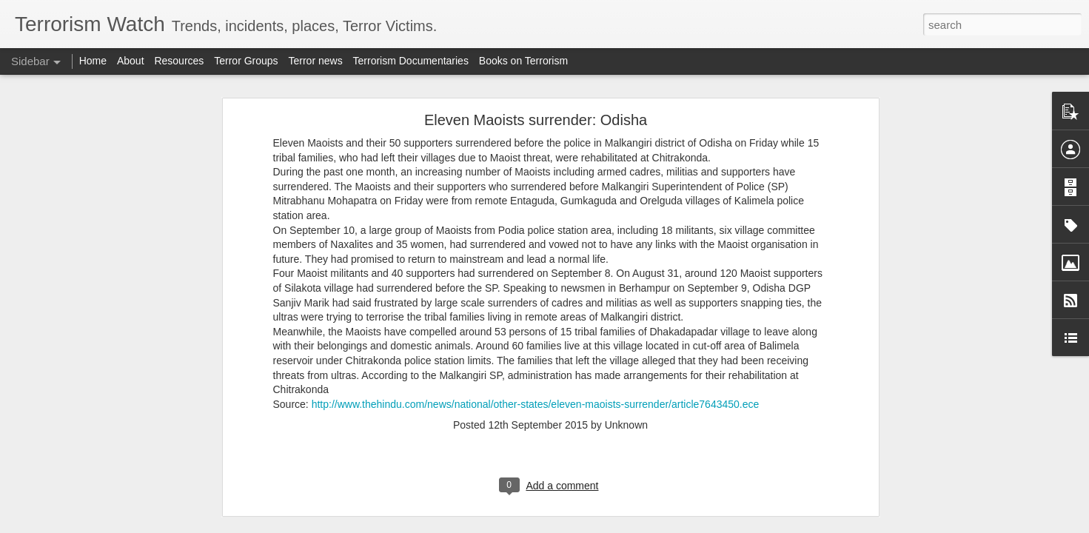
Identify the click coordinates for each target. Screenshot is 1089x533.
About (130, 61)
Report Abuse (634, 524)
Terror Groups (246, 61)
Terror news (316, 61)
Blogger (591, 524)
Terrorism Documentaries (411, 61)
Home (93, 61)
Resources (179, 61)
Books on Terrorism (523, 61)
